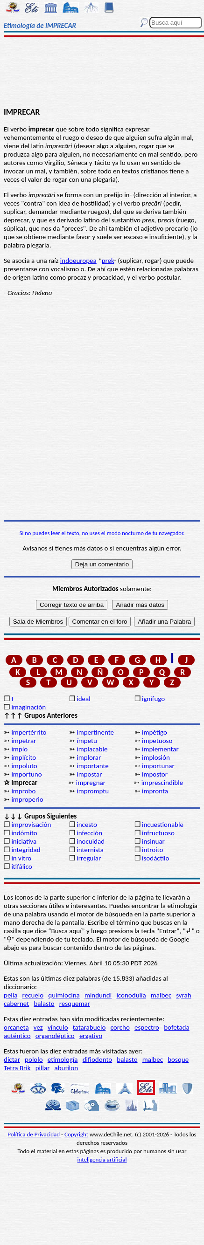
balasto (44, 1003)
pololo (34, 1059)
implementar (160, 749)
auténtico (17, 1036)
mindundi (98, 995)
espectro (146, 1027)
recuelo (33, 995)
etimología (63, 1059)
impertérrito (28, 732)
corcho (120, 1027)
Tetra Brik (17, 1068)
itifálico (21, 866)
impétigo (154, 732)
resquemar (74, 1003)
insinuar (153, 841)
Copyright (76, 1134)
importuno (26, 774)
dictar (12, 1059)
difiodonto (98, 1059)
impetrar (23, 740)
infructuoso (158, 833)
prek (108, 260)
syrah (183, 995)
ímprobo (23, 791)
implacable (92, 749)
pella (10, 995)
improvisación (31, 824)
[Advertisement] (102, 73)
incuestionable (162, 824)
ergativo (90, 1036)
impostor (155, 774)
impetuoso (157, 740)
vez (38, 1027)
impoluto (24, 766)
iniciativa (23, 841)
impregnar (91, 782)
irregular (89, 858)
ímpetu (87, 740)
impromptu (93, 791)
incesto (87, 824)
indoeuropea (78, 260)
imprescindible (162, 782)
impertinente (95, 732)
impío (19, 749)
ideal (83, 699)
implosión (156, 757)
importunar (158, 766)
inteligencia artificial (102, 1159)
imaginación (28, 707)
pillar (42, 1068)
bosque (178, 1059)
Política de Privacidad (34, 1134)
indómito (24, 833)
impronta (155, 791)
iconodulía (131, 995)
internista (90, 850)
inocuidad (91, 841)
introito (152, 850)
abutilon (66, 1068)
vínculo (58, 1027)
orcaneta (16, 1027)
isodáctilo (155, 858)
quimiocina (63, 995)
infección (89, 833)
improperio (27, 799)
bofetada (176, 1027)
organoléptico (55, 1036)
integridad (25, 850)
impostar (89, 774)
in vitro (21, 858)
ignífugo (153, 699)
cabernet (16, 1003)
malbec (161, 995)
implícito (23, 757)
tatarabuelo (89, 1027)
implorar (89, 757)
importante (93, 766)
